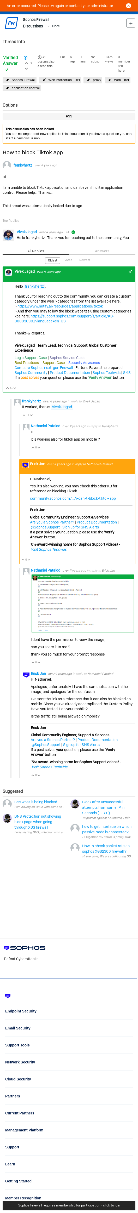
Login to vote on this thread (26, 62)
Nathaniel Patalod (46, 426)
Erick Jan (38, 464)
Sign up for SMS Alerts (80, 527)
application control (26, 88)
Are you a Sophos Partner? (52, 522)
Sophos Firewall (23, 80)
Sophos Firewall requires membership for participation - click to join (69, 1205)
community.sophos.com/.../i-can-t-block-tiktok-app (73, 498)
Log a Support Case (31, 357)
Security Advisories (84, 362)
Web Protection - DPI (64, 80)
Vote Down (15, 388)
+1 (44, 57)
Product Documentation (70, 372)
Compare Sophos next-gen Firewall (44, 367)
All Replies (35, 251)
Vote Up (7, 388)
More (56, 26)
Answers (102, 251)
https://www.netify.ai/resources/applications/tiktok (60, 306)
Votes (68, 260)
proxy (97, 80)
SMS (127, 372)
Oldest (52, 260)
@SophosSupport (45, 527)
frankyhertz (23, 165)
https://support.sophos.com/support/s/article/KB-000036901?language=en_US (64, 318)
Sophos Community (31, 372)
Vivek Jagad (27, 232)
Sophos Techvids (107, 372)
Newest (84, 260)
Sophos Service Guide (68, 357)
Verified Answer (10, 60)
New (131, 23)
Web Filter (121, 80)
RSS (69, 116)
